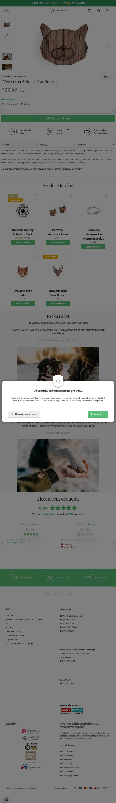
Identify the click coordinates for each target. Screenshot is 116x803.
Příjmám (98, 413)
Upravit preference (24, 413)
